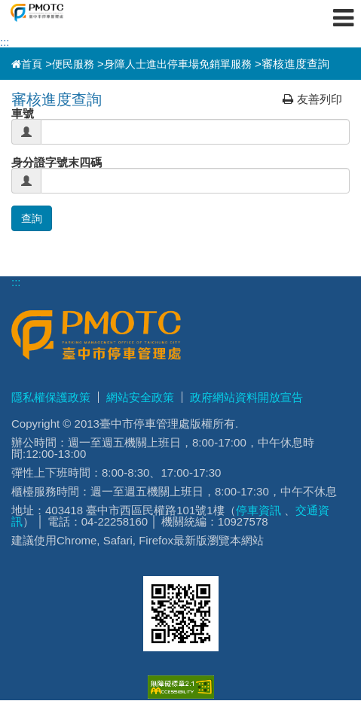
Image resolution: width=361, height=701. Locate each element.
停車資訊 (258, 510)
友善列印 (312, 99)
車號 (22, 113)
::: (5, 41)
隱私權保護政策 (50, 397)
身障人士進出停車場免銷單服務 (178, 64)
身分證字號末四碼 (56, 162)
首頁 (26, 64)
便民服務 (73, 64)
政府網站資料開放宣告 (246, 397)
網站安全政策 (140, 397)
